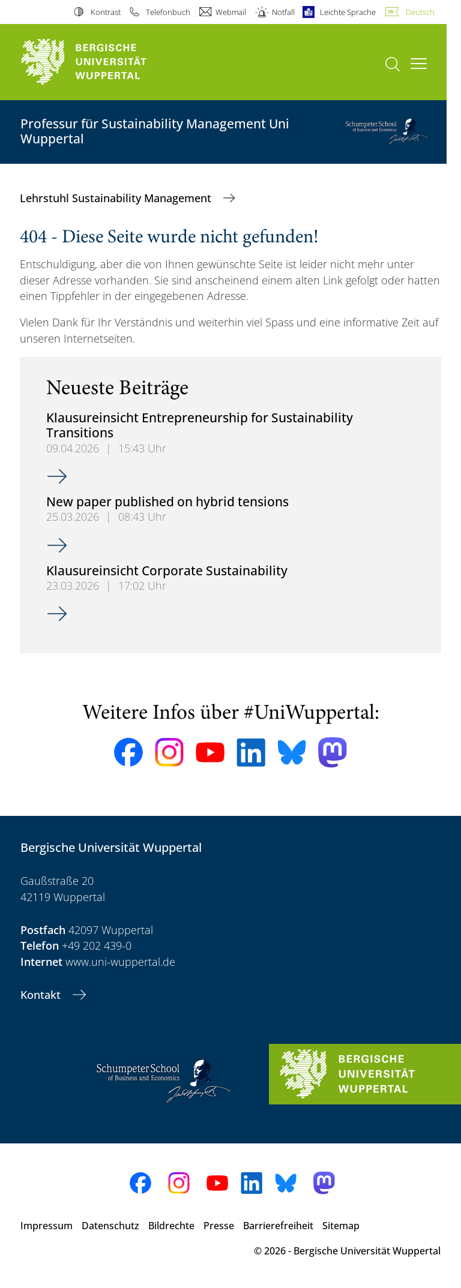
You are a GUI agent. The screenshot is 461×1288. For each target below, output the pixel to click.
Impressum (46, 1225)
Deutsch (420, 12)
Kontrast (106, 12)
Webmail (230, 12)
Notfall (283, 12)
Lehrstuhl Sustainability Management (117, 198)
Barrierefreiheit (278, 1225)
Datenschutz (110, 1225)
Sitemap (341, 1225)
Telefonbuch (168, 12)
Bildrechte (171, 1225)
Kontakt (42, 994)
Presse (218, 1225)
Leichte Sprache (348, 12)
